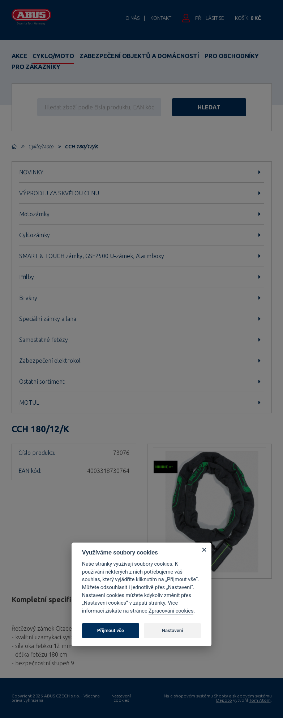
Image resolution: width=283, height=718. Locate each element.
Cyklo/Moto (53, 55)
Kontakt (160, 18)
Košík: (248, 18)
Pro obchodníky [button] (232, 55)
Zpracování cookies (171, 611)
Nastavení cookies (121, 698)
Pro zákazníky (36, 66)
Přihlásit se (209, 18)
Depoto (224, 700)
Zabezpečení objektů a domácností (139, 55)
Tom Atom (260, 700)
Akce (19, 55)
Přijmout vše (110, 630)
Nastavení (172, 630)
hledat (209, 107)
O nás (132, 18)
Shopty (221, 695)
